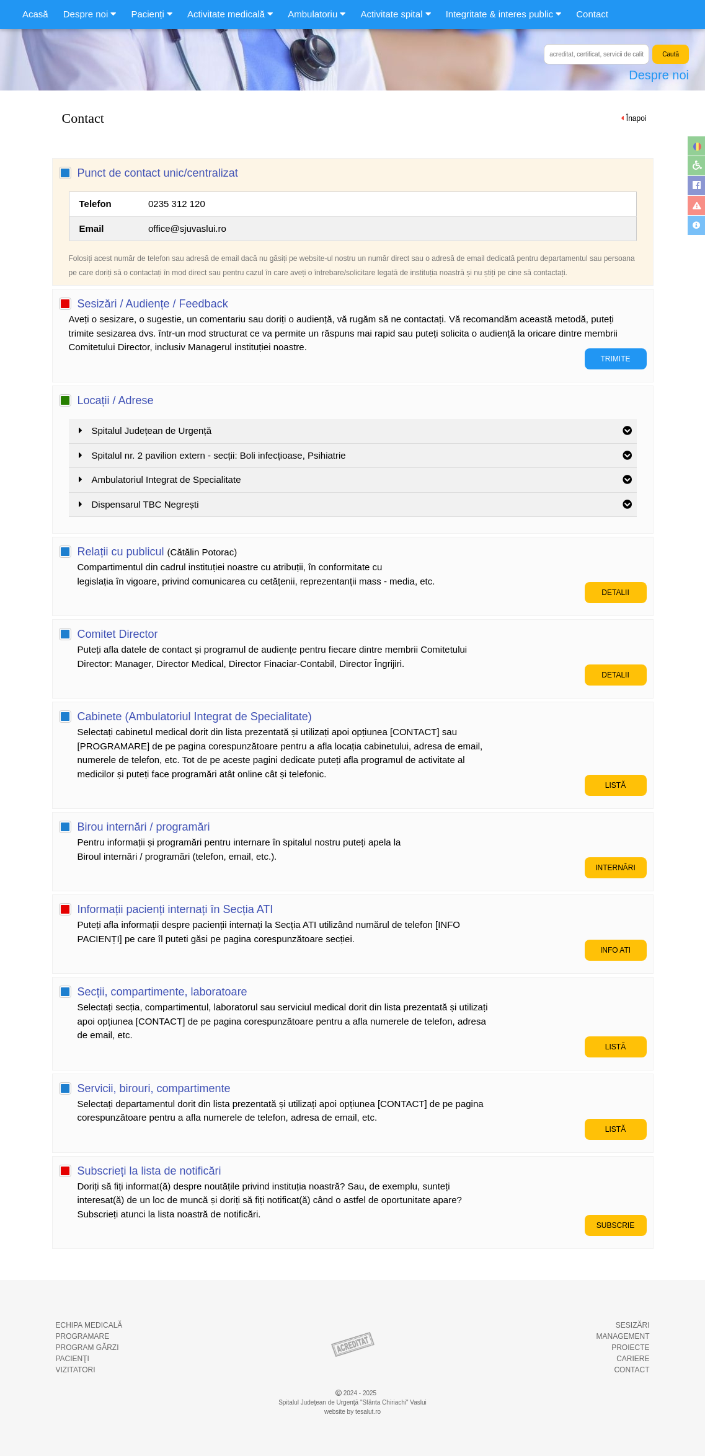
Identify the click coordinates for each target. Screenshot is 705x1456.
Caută (670, 54)
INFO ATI (615, 950)
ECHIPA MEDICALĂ (89, 1325)
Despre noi (659, 75)
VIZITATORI (75, 1370)
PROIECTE (630, 1347)
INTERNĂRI (615, 867)
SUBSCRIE (615, 1225)
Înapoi (636, 118)
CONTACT (631, 1370)
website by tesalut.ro (352, 1411)
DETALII (615, 592)
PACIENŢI (72, 1358)
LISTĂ (615, 785)
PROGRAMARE (83, 1336)
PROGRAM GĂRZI (87, 1347)
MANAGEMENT (622, 1336)
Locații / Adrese (116, 400)
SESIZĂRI (633, 1325)
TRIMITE (616, 359)
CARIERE (632, 1358)
